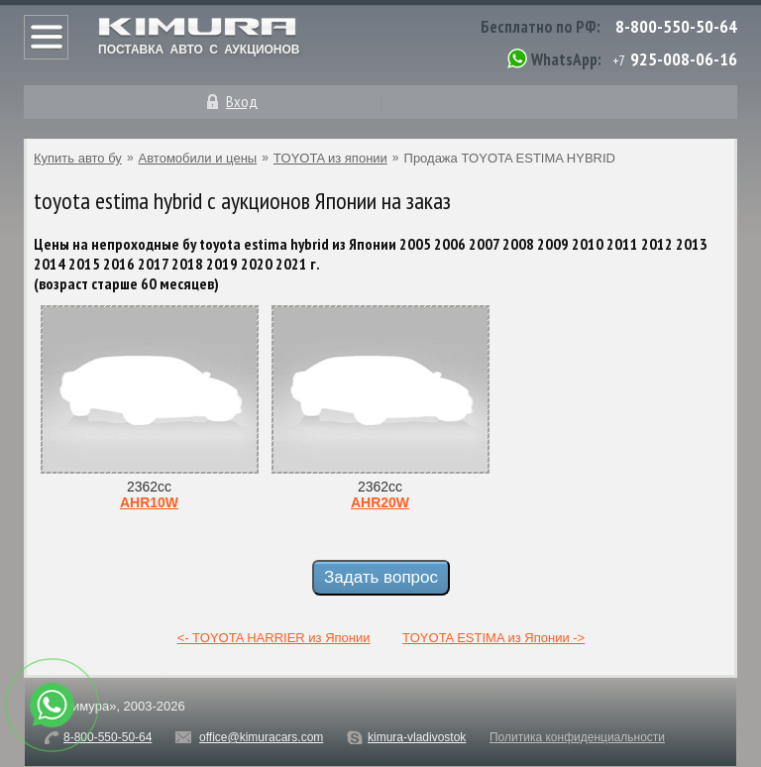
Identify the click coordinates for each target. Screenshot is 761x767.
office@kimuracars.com (261, 737)
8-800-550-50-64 (676, 26)
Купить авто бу (78, 158)
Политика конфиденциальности (577, 737)
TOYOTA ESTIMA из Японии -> (493, 637)
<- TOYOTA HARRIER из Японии (274, 637)
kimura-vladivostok (417, 737)
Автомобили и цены (198, 158)
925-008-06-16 (683, 59)
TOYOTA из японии (330, 158)
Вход (242, 101)
